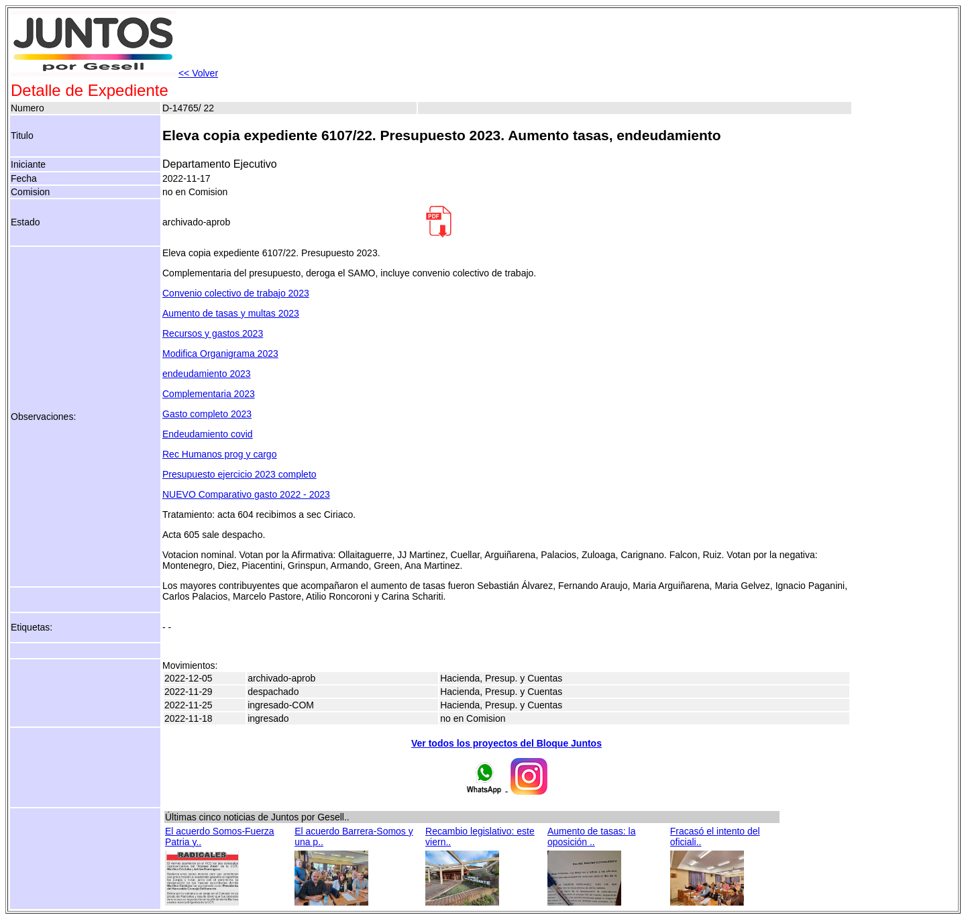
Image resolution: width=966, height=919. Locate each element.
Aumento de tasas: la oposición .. (591, 836)
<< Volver (198, 73)
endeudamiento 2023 (206, 373)
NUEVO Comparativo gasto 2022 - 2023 (246, 494)
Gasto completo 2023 (207, 414)
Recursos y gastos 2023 (212, 333)
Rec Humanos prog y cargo (219, 454)
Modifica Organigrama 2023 (220, 353)
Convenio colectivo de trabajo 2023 (235, 293)
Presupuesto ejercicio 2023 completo (239, 474)
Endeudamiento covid (207, 434)
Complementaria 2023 (208, 393)
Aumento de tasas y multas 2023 (230, 313)
